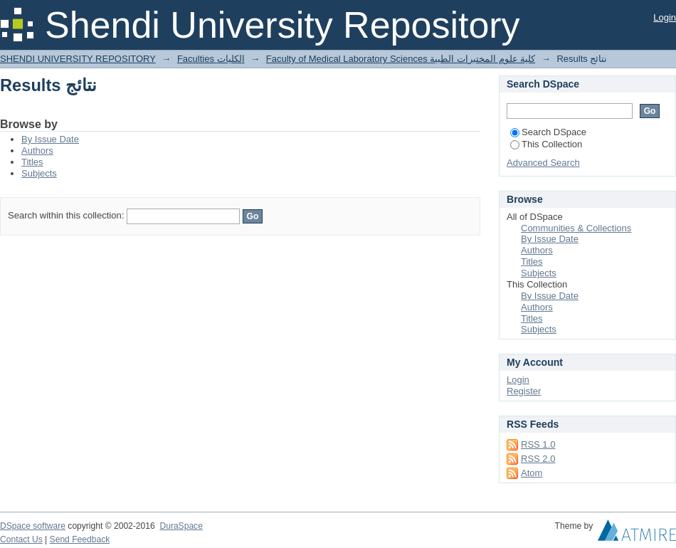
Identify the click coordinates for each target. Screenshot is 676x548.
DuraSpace (180, 526)
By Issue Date (50, 139)
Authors (37, 150)
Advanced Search (543, 162)
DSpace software (32, 526)
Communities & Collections (576, 228)
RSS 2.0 (538, 458)
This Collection (546, 144)
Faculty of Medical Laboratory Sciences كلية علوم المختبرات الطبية (400, 58)
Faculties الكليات (211, 58)
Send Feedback (80, 539)
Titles (32, 162)
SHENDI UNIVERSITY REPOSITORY (78, 58)
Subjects (39, 173)
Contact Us (21, 539)
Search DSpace (548, 132)
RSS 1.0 (538, 444)
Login (664, 17)
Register (524, 391)
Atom (531, 473)
